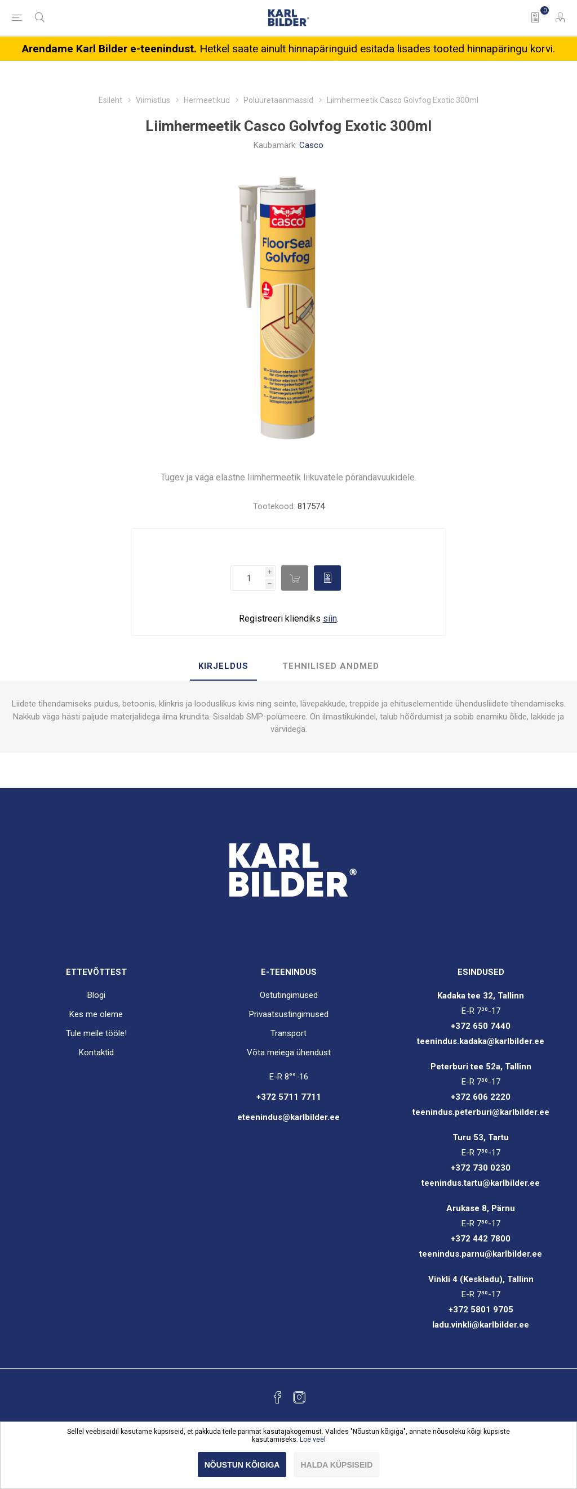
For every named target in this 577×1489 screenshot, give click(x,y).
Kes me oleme (96, 1014)
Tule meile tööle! (96, 1033)
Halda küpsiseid (336, 1464)
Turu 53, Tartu (480, 1137)
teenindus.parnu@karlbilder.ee (480, 1254)
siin (330, 618)
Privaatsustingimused (289, 1014)
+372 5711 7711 (288, 1097)
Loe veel (313, 1439)
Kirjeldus (223, 666)
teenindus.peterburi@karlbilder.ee (480, 1112)
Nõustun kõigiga (242, 1464)
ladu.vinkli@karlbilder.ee (480, 1325)
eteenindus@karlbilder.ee (288, 1117)
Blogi (96, 995)
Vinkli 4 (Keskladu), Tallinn (481, 1279)
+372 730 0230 (481, 1168)
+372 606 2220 (481, 1097)
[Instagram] (299, 1397)
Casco (311, 145)
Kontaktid (96, 1052)
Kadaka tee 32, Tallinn (480, 996)
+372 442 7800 (481, 1239)
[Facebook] (278, 1397)
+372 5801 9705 (481, 1309)
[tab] (223, 667)
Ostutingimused (289, 995)
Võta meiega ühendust (289, 1052)
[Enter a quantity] (247, 578)
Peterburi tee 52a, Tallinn (480, 1066)
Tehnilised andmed (330, 666)
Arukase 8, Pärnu (480, 1208)
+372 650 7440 (481, 1026)
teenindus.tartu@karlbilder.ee (480, 1183)
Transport (288, 1033)
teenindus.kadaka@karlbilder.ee (480, 1041)
